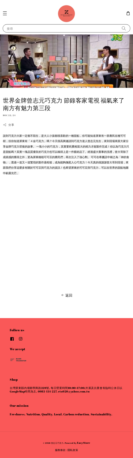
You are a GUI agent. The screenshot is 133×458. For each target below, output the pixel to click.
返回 (66, 295)
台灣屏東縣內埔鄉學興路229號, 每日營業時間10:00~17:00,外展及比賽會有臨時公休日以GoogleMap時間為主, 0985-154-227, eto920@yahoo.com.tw (66, 389)
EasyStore (83, 443)
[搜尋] (124, 28)
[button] (5, 13)
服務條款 (60, 450)
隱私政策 (72, 450)
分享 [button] (8, 125)
